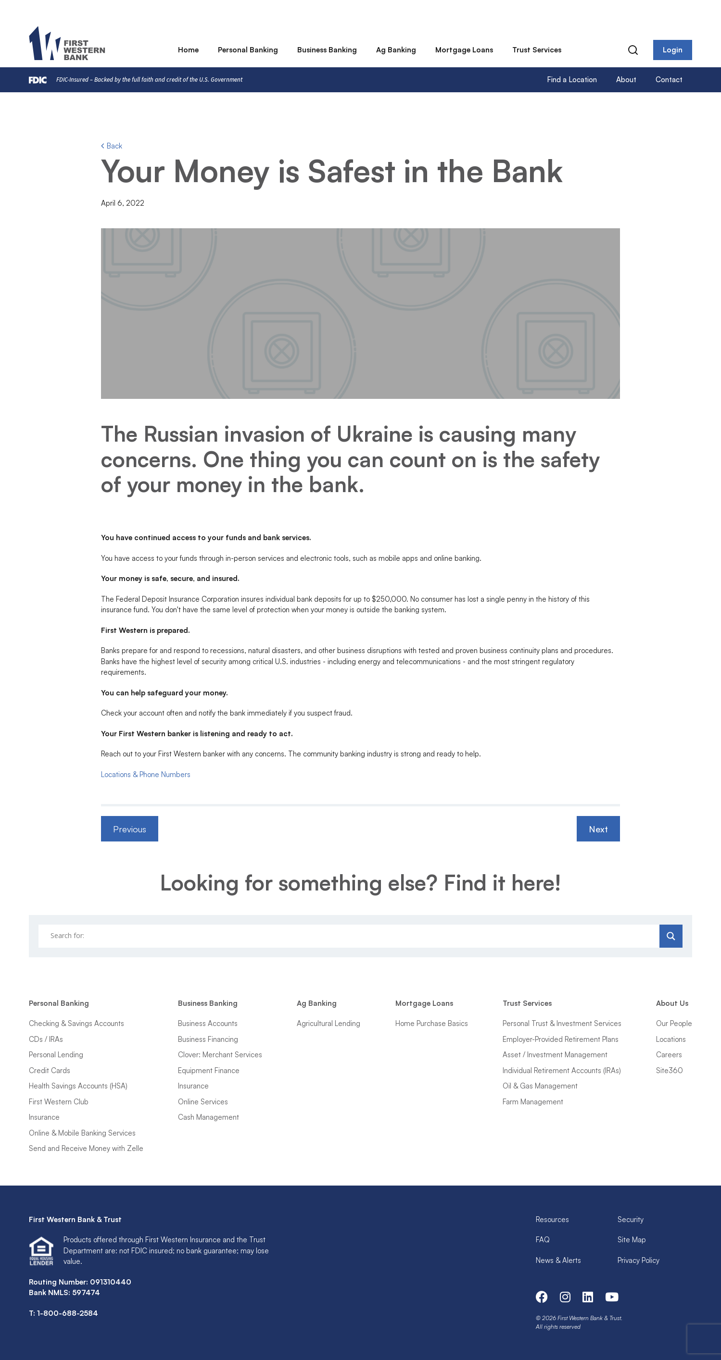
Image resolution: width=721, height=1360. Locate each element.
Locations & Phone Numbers (145, 774)
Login (673, 50)
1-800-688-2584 (67, 1313)
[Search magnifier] (671, 936)
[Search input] (350, 936)
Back (111, 145)
